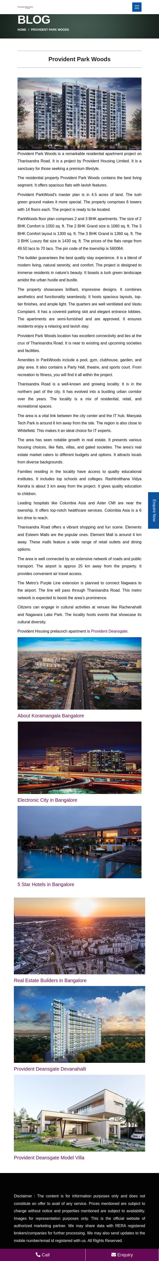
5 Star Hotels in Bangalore (46, 884)
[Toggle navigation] (136, 7)
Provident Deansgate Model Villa (49, 1157)
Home (22, 29)
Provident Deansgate (109, 631)
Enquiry (122, 1254)
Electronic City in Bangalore (47, 800)
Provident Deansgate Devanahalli (50, 1069)
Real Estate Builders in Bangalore (50, 980)
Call (43, 1254)
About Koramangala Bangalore (51, 715)
